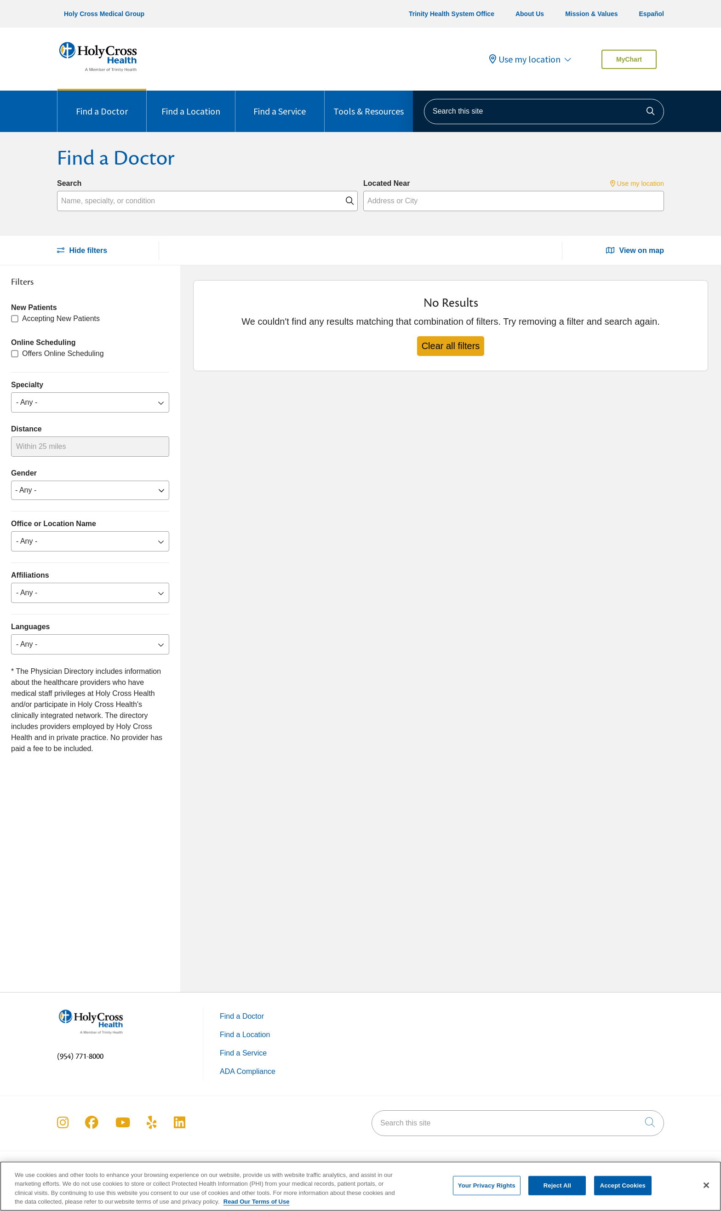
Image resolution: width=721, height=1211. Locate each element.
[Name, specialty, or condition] (207, 201)
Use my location (525, 59)
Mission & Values (591, 13)
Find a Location (191, 104)
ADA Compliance (247, 1071)
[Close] (706, 1186)
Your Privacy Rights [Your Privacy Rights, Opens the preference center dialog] (486, 1185)
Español (651, 13)
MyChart (629, 59)
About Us (529, 13)
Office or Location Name (53, 524)
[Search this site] (544, 111)
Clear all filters (451, 346)
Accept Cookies (623, 1185)
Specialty (27, 385)
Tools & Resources (368, 104)
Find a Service (279, 104)
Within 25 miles (41, 446)
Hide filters (82, 250)
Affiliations (30, 575)
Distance (26, 429)
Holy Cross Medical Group (104, 13)
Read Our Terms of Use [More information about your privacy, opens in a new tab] (256, 1202)
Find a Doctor (101, 104)
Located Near (386, 183)
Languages (30, 627)
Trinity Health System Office (451, 13)
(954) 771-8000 (80, 1056)
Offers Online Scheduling (63, 353)
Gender (24, 473)
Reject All (557, 1185)
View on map (635, 250)
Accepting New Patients (61, 318)
